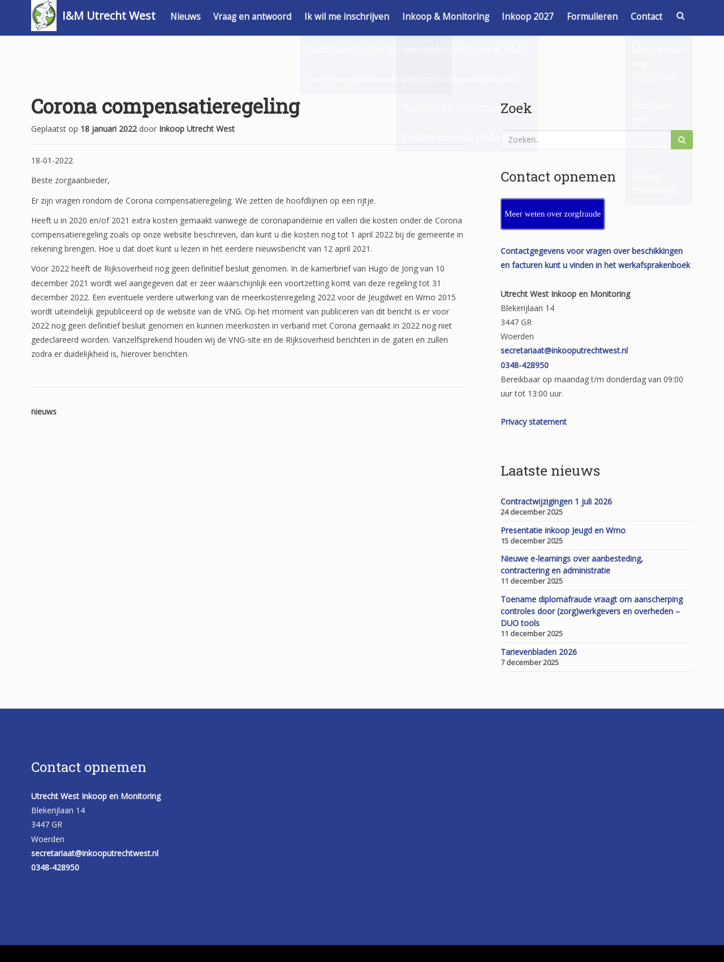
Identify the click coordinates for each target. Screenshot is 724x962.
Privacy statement (534, 421)
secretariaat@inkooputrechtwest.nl (564, 350)
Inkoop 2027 (571, 15)
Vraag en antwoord (294, 15)
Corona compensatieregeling (165, 106)
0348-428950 (525, 365)
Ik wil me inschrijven (388, 15)
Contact (646, 47)
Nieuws (225, 15)
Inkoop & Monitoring (488, 15)
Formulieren (636, 15)
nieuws (44, 411)
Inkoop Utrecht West (197, 128)
